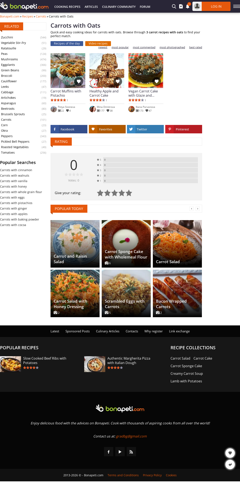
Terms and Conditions (123, 475)
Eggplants (8, 65)
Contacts (132, 331)
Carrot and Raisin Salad (70, 258)
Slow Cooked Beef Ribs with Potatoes (44, 360)
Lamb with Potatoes (186, 381)
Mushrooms (9, 59)
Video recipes (98, 43)
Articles (91, 7)
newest (102, 47)
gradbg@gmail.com (131, 436)
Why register (153, 331)
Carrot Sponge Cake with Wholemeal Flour (126, 254)
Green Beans (10, 70)
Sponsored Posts (77, 331)
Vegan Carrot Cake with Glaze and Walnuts (143, 93)
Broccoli (6, 76)
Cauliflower (9, 81)
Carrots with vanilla (13, 181)
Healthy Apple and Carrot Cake (104, 93)
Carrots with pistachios (16, 203)
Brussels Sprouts (13, 114)
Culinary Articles (107, 331)
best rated (195, 47)
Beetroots (8, 109)
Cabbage (7, 92)
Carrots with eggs (12, 197)
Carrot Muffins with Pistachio (66, 93)
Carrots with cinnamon (16, 170)
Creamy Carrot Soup (187, 373)
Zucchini (7, 37)
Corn (4, 125)
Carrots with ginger (13, 208)
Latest (55, 331)
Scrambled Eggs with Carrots (125, 303)
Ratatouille (8, 48)
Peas (4, 54)
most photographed (172, 47)
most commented (144, 47)
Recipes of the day (67, 43)
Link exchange (179, 331)
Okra (4, 131)
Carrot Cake (202, 358)
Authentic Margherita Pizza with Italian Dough (128, 360)
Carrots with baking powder (19, 219)
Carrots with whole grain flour (21, 192)
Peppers (7, 136)
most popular (120, 47)
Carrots (41, 16)
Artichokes (8, 98)
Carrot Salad (168, 261)
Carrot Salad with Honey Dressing (70, 303)
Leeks (5, 87)
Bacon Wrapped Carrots (171, 303)
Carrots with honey (13, 186)
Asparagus (8, 103)
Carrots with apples (14, 214)
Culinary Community (119, 7)
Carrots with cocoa (13, 225)
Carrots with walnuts (14, 175)
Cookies (171, 475)
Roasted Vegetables (15, 147)
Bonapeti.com (9, 16)
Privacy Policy (152, 475)
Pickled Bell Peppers (15, 141)
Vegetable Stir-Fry (13, 43)
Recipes (27, 16)
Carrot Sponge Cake (186, 366)
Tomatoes (8, 152)
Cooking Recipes (67, 7)
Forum (145, 7)
